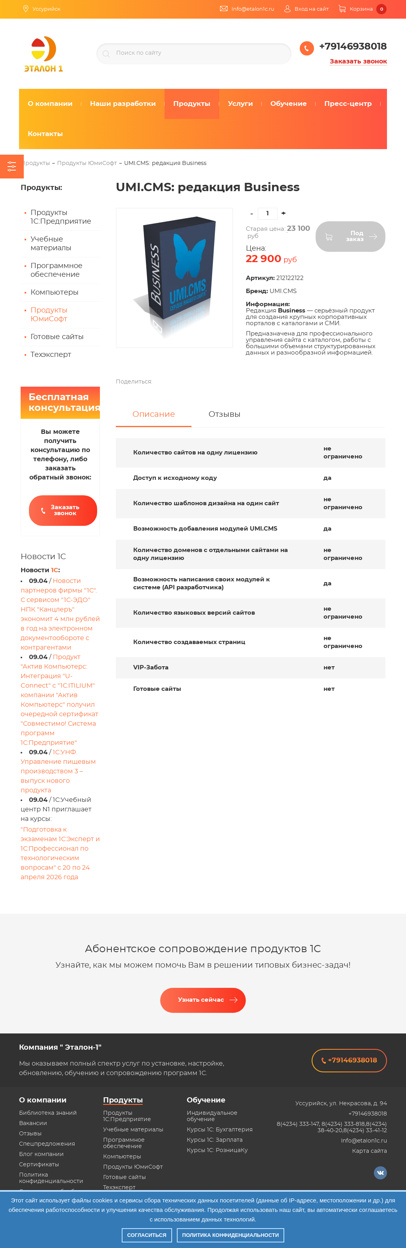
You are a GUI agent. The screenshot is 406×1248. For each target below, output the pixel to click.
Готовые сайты (57, 337)
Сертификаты (39, 1164)
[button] (283, 214)
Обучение (206, 1100)
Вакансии (33, 1123)
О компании (43, 1100)
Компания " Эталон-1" (60, 1047)
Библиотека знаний (48, 1113)
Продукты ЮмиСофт (49, 315)
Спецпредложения (47, 1144)
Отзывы (30, 1134)
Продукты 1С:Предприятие (61, 217)
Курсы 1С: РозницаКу (217, 1150)
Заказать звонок (358, 61)
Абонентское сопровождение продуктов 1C (203, 949)
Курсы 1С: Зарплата (215, 1140)
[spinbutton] (268, 214)
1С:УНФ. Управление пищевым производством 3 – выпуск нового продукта (58, 771)
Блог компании (41, 1154)
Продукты (123, 1100)
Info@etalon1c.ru (364, 1141)
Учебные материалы (51, 244)
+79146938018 (368, 1114)
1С (54, 570)
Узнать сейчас (201, 1000)
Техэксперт (51, 354)
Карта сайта (369, 1151)
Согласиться (147, 1235)
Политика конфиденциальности (230, 1235)
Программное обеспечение (56, 270)
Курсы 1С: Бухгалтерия (220, 1130)
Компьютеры (55, 292)
